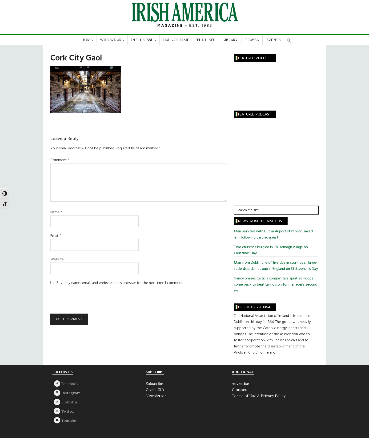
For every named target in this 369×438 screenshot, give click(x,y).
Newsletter (156, 395)
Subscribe (154, 383)
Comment (59, 160)
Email (55, 236)
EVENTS (273, 40)
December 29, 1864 (254, 307)
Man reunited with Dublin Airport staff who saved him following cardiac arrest (273, 234)
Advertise (240, 383)
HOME (87, 40)
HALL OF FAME (176, 40)
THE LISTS (206, 40)
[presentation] (82, 302)
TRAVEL (252, 40)
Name (56, 212)
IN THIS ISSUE (143, 40)
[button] (289, 39)
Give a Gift (155, 389)
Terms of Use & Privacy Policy (258, 395)
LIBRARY (230, 40)
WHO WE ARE (112, 40)
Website (57, 259)
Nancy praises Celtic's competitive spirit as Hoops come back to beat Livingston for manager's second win (275, 284)
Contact (239, 389)
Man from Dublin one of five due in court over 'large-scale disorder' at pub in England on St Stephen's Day (276, 266)
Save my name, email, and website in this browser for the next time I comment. (120, 283)
